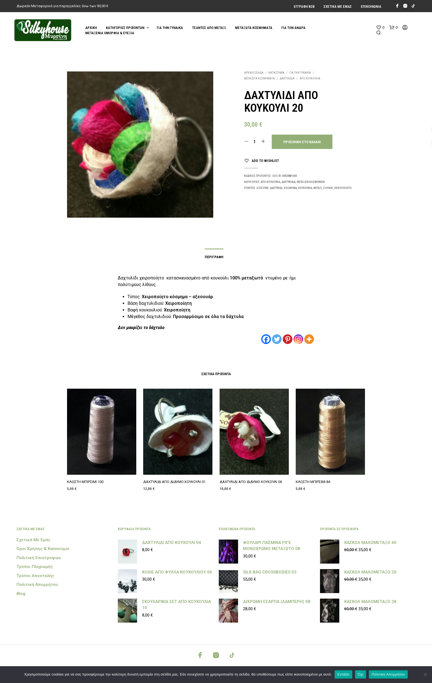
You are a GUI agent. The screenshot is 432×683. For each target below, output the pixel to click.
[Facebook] (266, 339)
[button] (380, 27)
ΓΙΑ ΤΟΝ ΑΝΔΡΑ (293, 28)
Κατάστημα (276, 72)
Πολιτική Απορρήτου (37, 584)
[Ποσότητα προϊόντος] (255, 141)
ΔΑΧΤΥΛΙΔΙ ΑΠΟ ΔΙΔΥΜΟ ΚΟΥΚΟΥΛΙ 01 (174, 480)
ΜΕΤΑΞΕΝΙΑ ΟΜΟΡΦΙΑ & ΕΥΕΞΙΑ (109, 33)
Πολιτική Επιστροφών (39, 557)
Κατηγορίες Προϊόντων (125, 28)
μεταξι (317, 188)
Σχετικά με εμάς (338, 6)
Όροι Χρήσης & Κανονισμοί (43, 548)
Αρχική (91, 28)
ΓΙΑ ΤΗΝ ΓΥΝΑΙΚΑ (170, 28)
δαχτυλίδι (276, 188)
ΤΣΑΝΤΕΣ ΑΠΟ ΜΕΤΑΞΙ (209, 28)
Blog (21, 593)
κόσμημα (290, 188)
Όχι (361, 674)
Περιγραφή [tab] (214, 257)
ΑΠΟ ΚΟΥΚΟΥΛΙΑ (310, 78)
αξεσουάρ (263, 188)
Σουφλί (328, 188)
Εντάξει (343, 674)
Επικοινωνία (371, 6)
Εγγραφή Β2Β (304, 6)
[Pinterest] (287, 339)
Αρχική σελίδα (253, 72)
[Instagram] (298, 339)
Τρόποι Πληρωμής (35, 566)
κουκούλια (305, 188)
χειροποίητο (343, 188)
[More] (309, 339)
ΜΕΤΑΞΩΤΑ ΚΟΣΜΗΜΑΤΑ (253, 28)
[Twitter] (277, 339)
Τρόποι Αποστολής (35, 575)
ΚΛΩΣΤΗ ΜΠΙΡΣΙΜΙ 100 (86, 481)
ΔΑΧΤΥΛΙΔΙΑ (287, 78)
